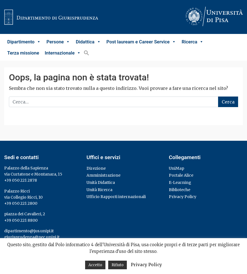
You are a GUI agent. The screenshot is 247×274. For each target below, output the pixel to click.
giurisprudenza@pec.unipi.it (32, 237)
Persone (58, 41)
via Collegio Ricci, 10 (23, 197)
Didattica (88, 41)
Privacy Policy (182, 196)
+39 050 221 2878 (20, 180)
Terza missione (23, 53)
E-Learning (180, 182)
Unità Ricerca (99, 189)
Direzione (96, 168)
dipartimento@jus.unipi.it (29, 230)
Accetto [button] (95, 265)
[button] (86, 53)
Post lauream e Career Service (141, 41)
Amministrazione (103, 175)
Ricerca (193, 41)
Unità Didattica (101, 182)
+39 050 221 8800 (21, 220)
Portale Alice (181, 175)
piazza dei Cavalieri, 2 (24, 213)
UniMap (176, 168)
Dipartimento (24, 41)
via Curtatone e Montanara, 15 (33, 174)
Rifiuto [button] (118, 265)
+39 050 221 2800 (20, 203)
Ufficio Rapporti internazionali (116, 196)
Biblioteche (179, 189)
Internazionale (63, 52)
